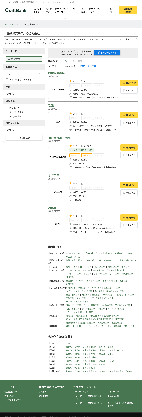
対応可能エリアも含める (20, 79)
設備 (132, 326)
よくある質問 (113, 395)
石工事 (117, 287)
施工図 (69, 256)
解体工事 (125, 266)
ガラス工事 (108, 298)
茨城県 (77, 350)
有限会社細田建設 (59, 138)
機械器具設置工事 (87, 322)
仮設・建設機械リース (107, 260)
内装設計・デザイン (94, 253)
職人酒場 (83, 10)
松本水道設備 (56, 73)
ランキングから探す (12, 399)
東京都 (69, 350)
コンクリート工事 (73, 273)
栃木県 (85, 350)
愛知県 (102, 353)
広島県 (94, 364)
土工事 (69, 270)
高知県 (94, 367)
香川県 (77, 367)
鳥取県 (69, 364)
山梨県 (69, 353)
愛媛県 (85, 367)
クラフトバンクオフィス (62, 10)
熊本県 (94, 371)
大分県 (102, 371)
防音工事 (101, 308)
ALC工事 (96, 280)
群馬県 (94, 350)
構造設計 (109, 253)
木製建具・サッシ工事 (124, 294)
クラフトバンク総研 (95, 10)
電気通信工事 (81, 315)
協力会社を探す (37, 10)
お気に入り (129, 90)
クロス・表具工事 (91, 305)
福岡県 (69, 371)
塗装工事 (70, 298)
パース (77, 256)
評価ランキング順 (88, 66)
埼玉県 (102, 350)
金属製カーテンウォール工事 (78, 280)
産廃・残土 (91, 260)
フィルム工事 (107, 305)
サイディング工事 (110, 280)
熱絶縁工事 (70, 287)
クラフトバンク (12, 24)
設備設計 (119, 253)
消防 (126, 326)
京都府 (77, 360)
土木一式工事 (85, 266)
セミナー (75, 10)
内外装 (88, 326)
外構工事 (70, 277)
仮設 (68, 326)
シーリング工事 (94, 287)
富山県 (77, 357)
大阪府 (85, 360)
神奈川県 (119, 350)
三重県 (110, 353)
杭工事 (77, 270)
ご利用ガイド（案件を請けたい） (89, 402)
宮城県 (85, 346)
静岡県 (94, 353)
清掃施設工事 (103, 322)
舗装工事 (87, 273)
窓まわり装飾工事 (122, 305)
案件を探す (49, 10)
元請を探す (14, 107)
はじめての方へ (81, 391)
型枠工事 (110, 270)
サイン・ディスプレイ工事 (77, 301)
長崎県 (85, 371)
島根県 (77, 364)
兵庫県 (94, 360)
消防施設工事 (95, 315)
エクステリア (99, 326)
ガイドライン (113, 391)
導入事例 (42, 391)
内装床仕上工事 (72, 308)
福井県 (94, 357)
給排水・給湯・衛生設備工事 (78, 319)
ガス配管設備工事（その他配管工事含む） (110, 319)
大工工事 (85, 294)
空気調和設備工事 (111, 315)
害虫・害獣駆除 (86, 312)
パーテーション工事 (116, 308)
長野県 (77, 353)
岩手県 (77, 346)
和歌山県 (111, 360)
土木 (74, 326)
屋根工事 (124, 280)
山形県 (102, 346)
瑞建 (51, 105)
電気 (109, 326)
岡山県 (85, 364)
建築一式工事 (71, 266)
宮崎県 (110, 371)
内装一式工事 (99, 266)
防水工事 (98, 291)
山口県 (102, 364)
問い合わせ (129, 82)
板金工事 (82, 287)
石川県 (85, 357)
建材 (81, 326)
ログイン (111, 10)
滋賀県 (69, 360)
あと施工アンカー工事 (114, 291)
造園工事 (70, 284)
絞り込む (24, 137)
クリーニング (71, 312)
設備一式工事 (113, 266)
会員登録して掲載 (107, 52)
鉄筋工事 (120, 270)
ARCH (52, 208)
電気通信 (118, 326)
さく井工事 (114, 273)
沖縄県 (129, 371)
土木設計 (129, 253)
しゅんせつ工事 (100, 273)
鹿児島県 (119, 371)
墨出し (81, 260)
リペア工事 (81, 298)
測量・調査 (70, 260)
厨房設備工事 (71, 322)
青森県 (69, 346)
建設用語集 (43, 395)
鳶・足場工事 (98, 270)
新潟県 (69, 357)
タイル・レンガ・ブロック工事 (79, 291)
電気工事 (70, 315)
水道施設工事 (117, 322)
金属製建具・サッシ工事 (102, 294)
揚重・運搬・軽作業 (128, 260)
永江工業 (53, 175)
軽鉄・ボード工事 (73, 305)
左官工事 (108, 287)
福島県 (110, 346)
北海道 (69, 343)
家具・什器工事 (88, 308)
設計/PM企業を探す (18, 116)
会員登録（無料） (128, 10)
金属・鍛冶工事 (72, 294)
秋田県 (94, 346)
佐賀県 (77, 371)
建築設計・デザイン (74, 253)
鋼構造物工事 (127, 273)
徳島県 (69, 367)
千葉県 (110, 350)
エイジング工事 (94, 298)
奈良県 (102, 360)
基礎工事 (86, 270)
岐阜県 (85, 353)
